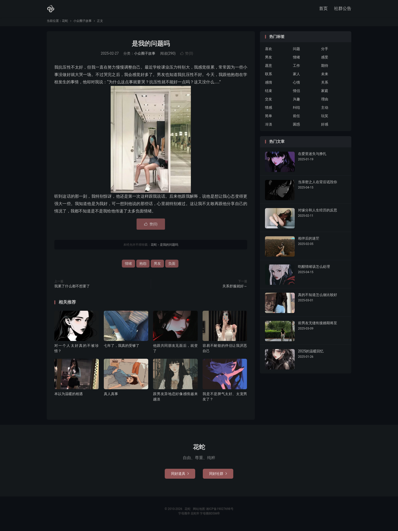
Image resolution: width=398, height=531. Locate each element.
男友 (157, 266)
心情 (296, 86)
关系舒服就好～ (234, 289)
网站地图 (199, 512)
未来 (324, 77)
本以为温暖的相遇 (68, 397)
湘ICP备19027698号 (220, 512)
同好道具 (180, 477)
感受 (324, 60)
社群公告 (342, 8)
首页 (323, 8)
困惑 (296, 128)
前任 (296, 119)
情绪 (128, 266)
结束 (268, 94)
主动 (324, 111)
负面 (171, 266)
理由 (324, 102)
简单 (268, 119)
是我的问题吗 (151, 46)
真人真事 (111, 397)
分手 (324, 52)
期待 (324, 69)
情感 (268, 111)
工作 (296, 69)
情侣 (296, 94)
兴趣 (296, 102)
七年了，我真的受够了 (121, 349)
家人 (296, 77)
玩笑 (324, 119)
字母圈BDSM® (210, 516)
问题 (296, 52)
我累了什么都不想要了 (72, 289)
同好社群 (218, 477)
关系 (324, 86)
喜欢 (268, 52)
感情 (268, 86)
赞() (186, 57)
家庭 (324, 94)
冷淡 (268, 128)
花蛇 (51, 9)
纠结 (296, 111)
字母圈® (184, 516)
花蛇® (195, 516)
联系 (268, 77)
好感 (324, 128)
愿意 (268, 69)
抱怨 (142, 266)
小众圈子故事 (82, 24)
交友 (268, 102)
